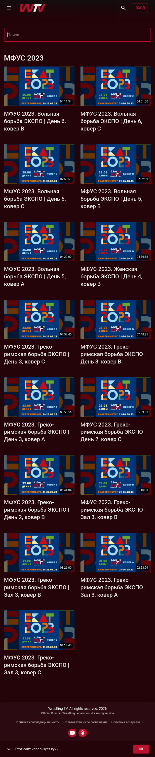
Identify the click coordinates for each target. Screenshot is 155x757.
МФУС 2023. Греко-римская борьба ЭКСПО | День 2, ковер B (36, 509)
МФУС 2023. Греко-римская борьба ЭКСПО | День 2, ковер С (113, 432)
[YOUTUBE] (72, 733)
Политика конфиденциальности (37, 722)
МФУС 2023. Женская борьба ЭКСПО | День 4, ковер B (111, 276)
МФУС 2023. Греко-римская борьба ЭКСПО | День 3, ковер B (113, 354)
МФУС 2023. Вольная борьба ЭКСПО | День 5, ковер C (35, 198)
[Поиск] (123, 8)
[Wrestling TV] (32, 7)
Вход (140, 8)
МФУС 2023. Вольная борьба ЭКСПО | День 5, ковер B (111, 198)
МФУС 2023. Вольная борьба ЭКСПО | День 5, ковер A (35, 276)
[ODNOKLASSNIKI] (82, 733)
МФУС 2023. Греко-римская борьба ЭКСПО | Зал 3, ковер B (113, 509)
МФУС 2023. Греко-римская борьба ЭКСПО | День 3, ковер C (36, 354)
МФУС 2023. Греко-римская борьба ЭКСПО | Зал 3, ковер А (113, 587)
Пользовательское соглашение (86, 722)
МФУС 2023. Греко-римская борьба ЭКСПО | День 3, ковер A (36, 432)
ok (141, 749)
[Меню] (9, 8)
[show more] (9, 749)
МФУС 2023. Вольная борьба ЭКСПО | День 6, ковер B (35, 121)
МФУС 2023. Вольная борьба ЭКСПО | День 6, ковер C (111, 121)
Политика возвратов (125, 722)
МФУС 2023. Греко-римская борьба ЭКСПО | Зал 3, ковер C (36, 665)
